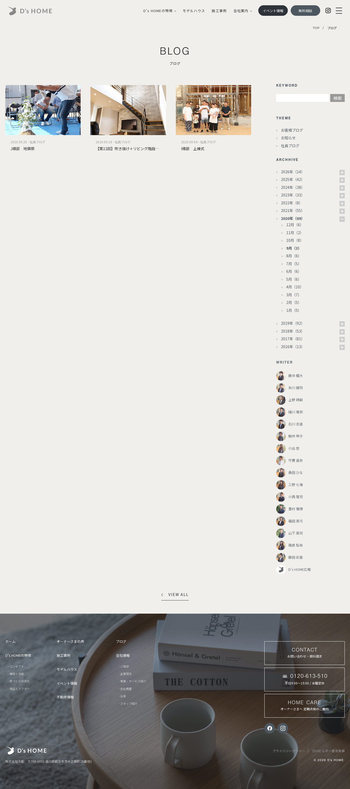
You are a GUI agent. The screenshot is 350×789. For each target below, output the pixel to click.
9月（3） (294, 248)
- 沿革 (122, 696)
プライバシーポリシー (289, 750)
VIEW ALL (175, 594)
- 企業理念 (125, 674)
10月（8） (295, 240)
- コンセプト (16, 666)
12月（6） (295, 224)
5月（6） (294, 279)
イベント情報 (273, 10)
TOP (316, 27)
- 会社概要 (125, 689)
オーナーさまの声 (70, 641)
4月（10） (295, 286)
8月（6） (294, 255)
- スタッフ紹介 (128, 703)
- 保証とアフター (19, 689)
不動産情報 (65, 696)
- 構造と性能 (16, 674)
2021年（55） (293, 210)
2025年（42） (293, 179)
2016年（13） (293, 346)
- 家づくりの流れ (19, 681)
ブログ (121, 641)
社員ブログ (290, 145)
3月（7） (294, 294)
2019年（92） (293, 323)
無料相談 (305, 10)
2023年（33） (293, 195)
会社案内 (243, 10)
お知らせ (288, 137)
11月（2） (295, 232)
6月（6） (294, 271)
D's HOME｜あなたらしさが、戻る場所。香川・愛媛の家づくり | (36, 11)
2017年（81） (293, 338)
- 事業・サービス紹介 (132, 681)
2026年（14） (293, 171)
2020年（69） (293, 218)
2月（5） (294, 302)
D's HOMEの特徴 (159, 10)
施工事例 (219, 10)
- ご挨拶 (124, 666)
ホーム (10, 641)
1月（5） (294, 310)
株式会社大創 (26, 751)
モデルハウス (194, 10)
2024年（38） (293, 187)
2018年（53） (293, 331)
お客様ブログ (292, 130)
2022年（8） (292, 202)
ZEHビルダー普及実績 (328, 750)
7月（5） (294, 263)
